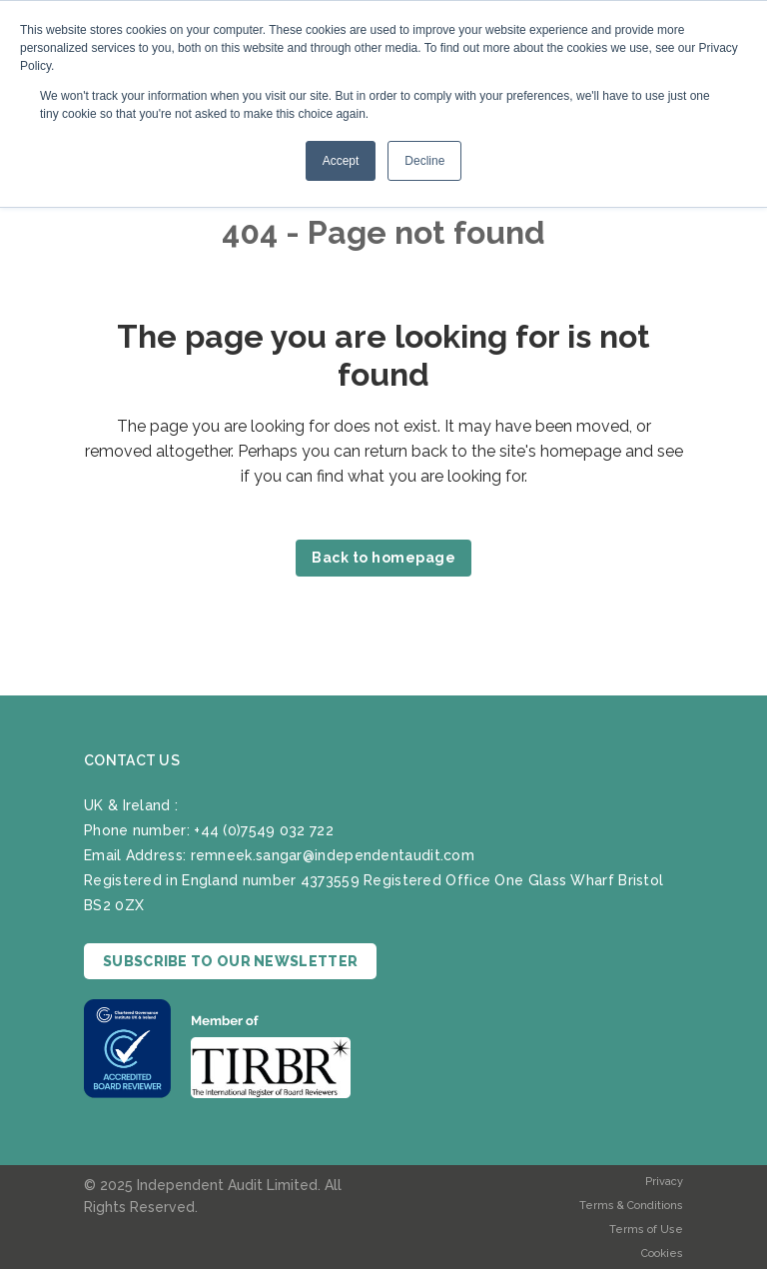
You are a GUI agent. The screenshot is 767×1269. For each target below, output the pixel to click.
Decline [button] (424, 161)
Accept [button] (341, 161)
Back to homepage (383, 558)
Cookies (662, 1253)
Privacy (664, 1181)
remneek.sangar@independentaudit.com (333, 855)
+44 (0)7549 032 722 (264, 830)
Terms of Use (646, 1229)
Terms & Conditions (631, 1205)
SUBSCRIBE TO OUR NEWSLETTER (230, 961)
